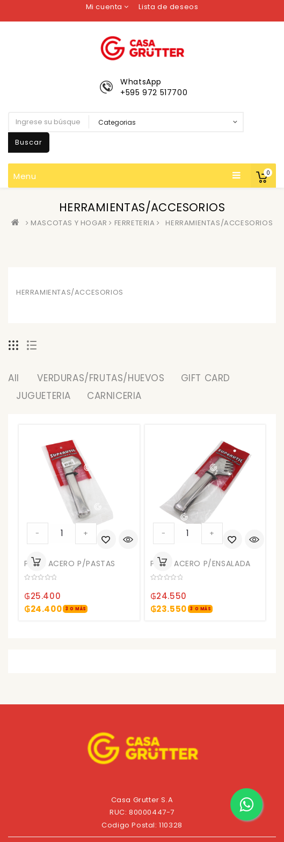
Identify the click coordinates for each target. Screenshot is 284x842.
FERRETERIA (134, 223)
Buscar (28, 142)
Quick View (128, 540)
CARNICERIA (114, 395)
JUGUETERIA (43, 395)
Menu (127, 176)
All (13, 378)
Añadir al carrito (36, 561)
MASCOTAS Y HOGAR (69, 223)
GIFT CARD (205, 378)
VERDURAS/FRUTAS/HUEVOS (100, 378)
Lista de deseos (168, 7)
